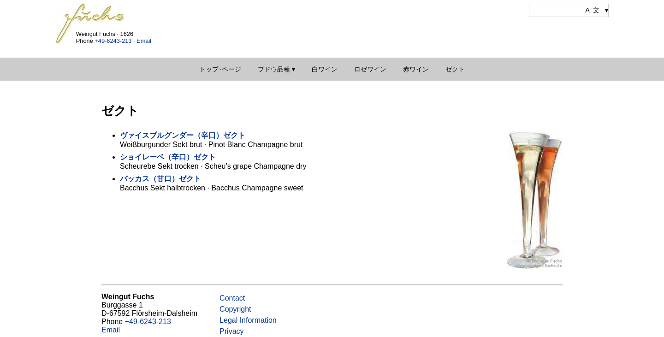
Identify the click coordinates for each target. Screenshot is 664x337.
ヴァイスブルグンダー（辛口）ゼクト (182, 135)
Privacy (231, 331)
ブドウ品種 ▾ (276, 69)
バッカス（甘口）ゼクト (160, 179)
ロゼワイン (370, 69)
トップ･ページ (220, 69)
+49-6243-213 (113, 40)
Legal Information (248, 320)
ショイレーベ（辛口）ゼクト (168, 157)
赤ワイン (416, 69)
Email (143, 40)
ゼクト (455, 69)
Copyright (235, 309)
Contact (232, 298)
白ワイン (325, 69)
